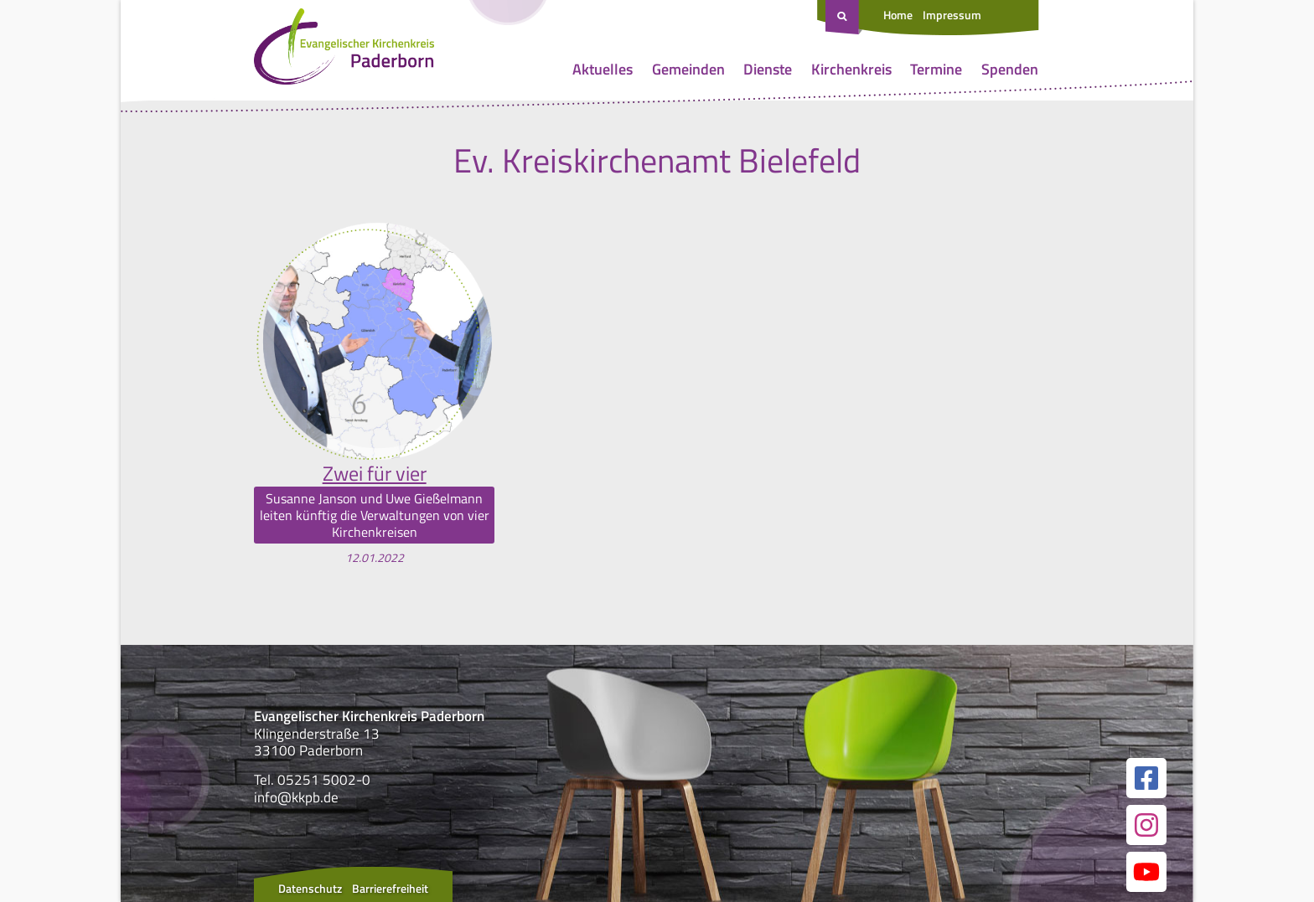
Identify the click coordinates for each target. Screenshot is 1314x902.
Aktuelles (602, 69)
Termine (936, 69)
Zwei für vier (375, 473)
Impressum (952, 14)
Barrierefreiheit (390, 888)
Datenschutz (310, 888)
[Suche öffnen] (843, 17)
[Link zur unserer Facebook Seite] (1146, 778)
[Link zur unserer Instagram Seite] (1146, 825)
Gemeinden (688, 69)
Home (898, 14)
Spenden (1009, 69)
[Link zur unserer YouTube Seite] (1146, 872)
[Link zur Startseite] (344, 50)
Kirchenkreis (851, 69)
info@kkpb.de (296, 797)
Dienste (767, 69)
